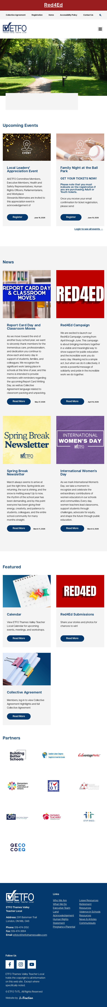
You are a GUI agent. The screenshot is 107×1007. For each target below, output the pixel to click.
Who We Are (60, 900)
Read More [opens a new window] (19, 638)
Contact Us (88, 15)
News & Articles (88, 919)
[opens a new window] (18, 755)
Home (51, 15)
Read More (19, 401)
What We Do (60, 904)
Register (17, 217)
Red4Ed (53, 5)
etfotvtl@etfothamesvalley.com (30, 935)
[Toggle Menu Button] (100, 29)
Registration (37, 15)
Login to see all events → (89, 229)
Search (100, 15)
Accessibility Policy (68, 15)
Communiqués (87, 923)
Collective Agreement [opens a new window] (15, 15)
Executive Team (61, 908)
